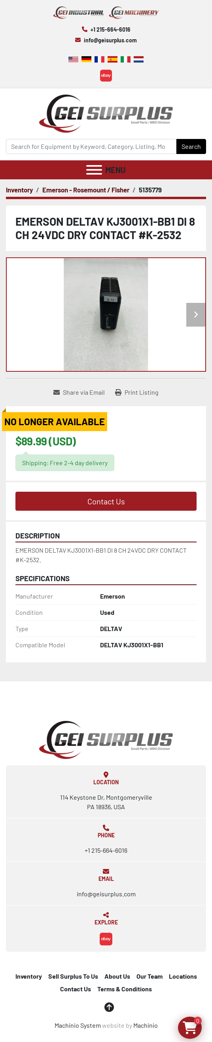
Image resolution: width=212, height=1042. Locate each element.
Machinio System (78, 1025)
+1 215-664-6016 (111, 29)
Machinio (145, 1025)
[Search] (91, 146)
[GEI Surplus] (106, 739)
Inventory (28, 976)
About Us (117, 976)
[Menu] (94, 169)
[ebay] (106, 76)
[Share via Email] (79, 392)
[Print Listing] (137, 392)
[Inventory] (19, 190)
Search (191, 146)
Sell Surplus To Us (73, 976)
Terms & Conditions (124, 989)
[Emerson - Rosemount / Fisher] (85, 190)
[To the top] (109, 1007)
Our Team (149, 976)
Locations (183, 976)
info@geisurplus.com (110, 40)
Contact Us (106, 501)
